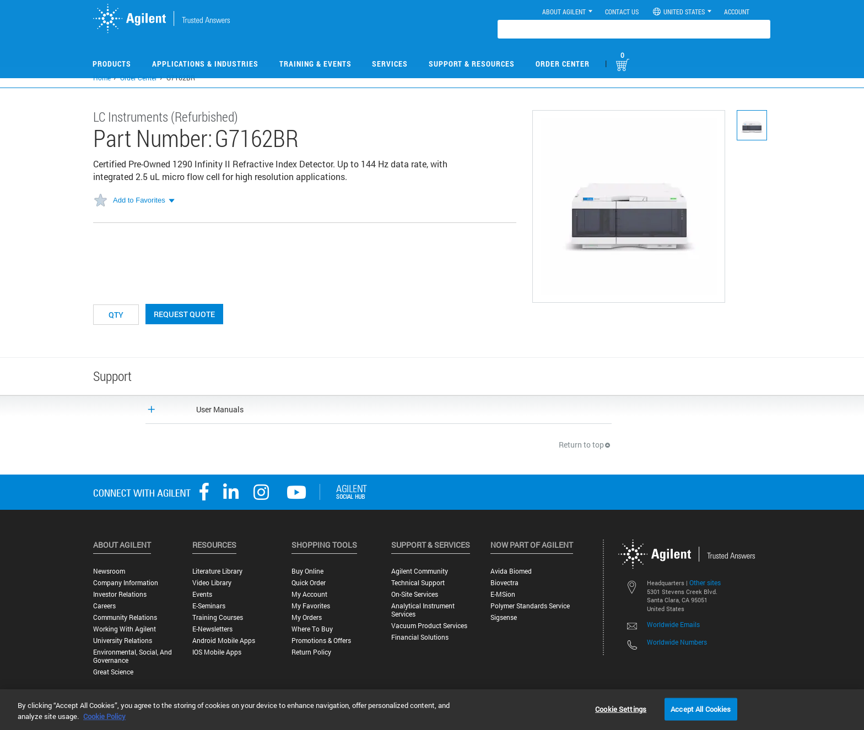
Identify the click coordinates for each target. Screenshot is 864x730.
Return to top (585, 444)
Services (390, 63)
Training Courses (217, 617)
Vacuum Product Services (429, 626)
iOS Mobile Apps (216, 652)
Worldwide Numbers (677, 642)
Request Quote (184, 314)
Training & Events (315, 63)
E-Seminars (208, 606)
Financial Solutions (420, 637)
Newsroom (109, 571)
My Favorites (310, 606)
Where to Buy (312, 629)
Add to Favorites (139, 200)
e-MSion (502, 594)
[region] (432, 709)
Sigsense (503, 617)
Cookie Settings (620, 708)
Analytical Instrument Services (423, 610)
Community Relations (125, 617)
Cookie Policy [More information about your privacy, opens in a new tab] (104, 716)
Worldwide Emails (673, 624)
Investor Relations (120, 594)
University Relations (122, 640)
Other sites (705, 582)
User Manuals (220, 409)
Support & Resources (472, 63)
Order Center (563, 63)
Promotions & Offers (321, 640)
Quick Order (308, 583)
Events (202, 594)
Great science (113, 672)
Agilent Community (419, 571)
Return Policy (311, 652)
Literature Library (217, 571)
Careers (104, 606)
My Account (309, 594)
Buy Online (307, 571)
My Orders (306, 617)
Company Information (125, 583)
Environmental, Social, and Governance (132, 656)
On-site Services (414, 594)
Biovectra (504, 583)
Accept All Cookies (701, 708)
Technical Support (418, 583)
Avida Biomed (511, 571)
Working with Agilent (124, 629)
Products (112, 63)
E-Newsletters (212, 629)
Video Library (211, 583)
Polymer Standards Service (530, 606)
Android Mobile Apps (223, 640)
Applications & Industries (205, 63)
